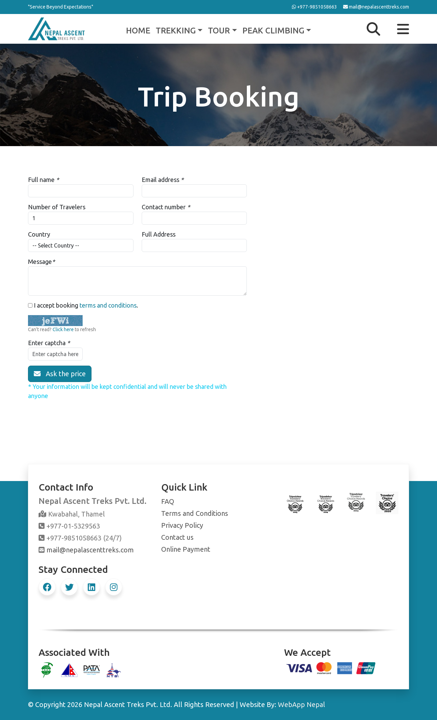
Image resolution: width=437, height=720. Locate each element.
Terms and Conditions (194, 513)
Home (138, 30)
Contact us (177, 537)
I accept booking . (83, 305)
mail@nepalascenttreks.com (90, 550)
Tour (219, 30)
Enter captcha (47, 342)
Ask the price (60, 374)
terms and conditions (108, 305)
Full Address (158, 234)
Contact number (164, 206)
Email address (160, 179)
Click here (63, 329)
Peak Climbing (273, 30)
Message (40, 261)
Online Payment (185, 549)
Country (39, 234)
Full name (41, 179)
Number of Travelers (56, 206)
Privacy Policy (182, 525)
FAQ (167, 501)
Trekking (176, 30)
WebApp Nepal (301, 704)
